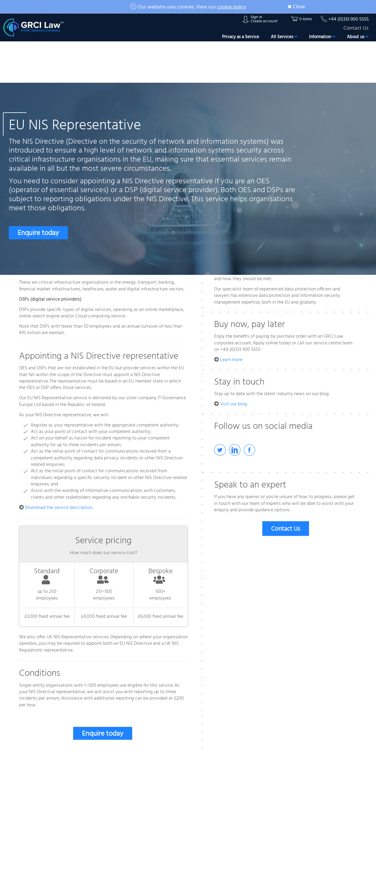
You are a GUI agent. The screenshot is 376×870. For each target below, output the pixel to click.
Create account (264, 21)
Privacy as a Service (240, 36)
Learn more (231, 360)
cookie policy (231, 7)
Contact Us (355, 28)
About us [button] (357, 36)
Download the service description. (59, 508)
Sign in (256, 17)
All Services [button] (284, 36)
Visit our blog (233, 404)
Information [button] (322, 36)
